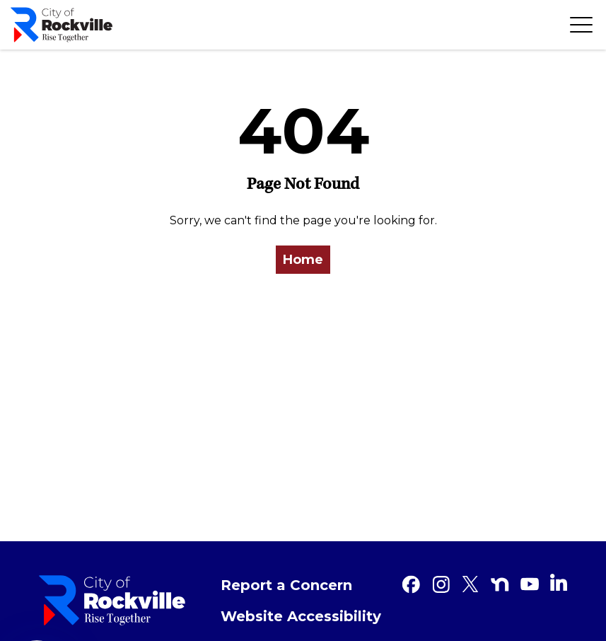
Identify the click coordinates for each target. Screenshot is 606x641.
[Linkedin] (558, 582)
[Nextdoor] (500, 584)
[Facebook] (411, 584)
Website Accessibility (301, 616)
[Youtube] (529, 584)
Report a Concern (286, 585)
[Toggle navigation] (581, 25)
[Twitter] (470, 584)
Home (303, 259)
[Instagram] (440, 584)
